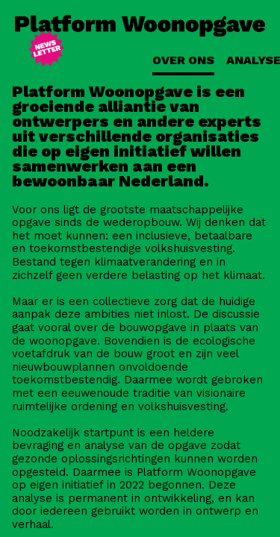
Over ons (183, 60)
